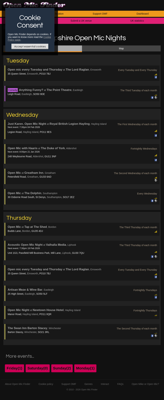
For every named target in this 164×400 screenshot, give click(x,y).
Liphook (66, 253)
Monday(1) (85, 368)
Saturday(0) (38, 368)
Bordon (26, 231)
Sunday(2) (62, 368)
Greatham (32, 176)
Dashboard (143, 13)
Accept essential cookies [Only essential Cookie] (30, 46)
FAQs (120, 384)
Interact (105, 384)
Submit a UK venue (81, 20)
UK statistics (137, 20)
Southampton (54, 197)
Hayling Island (30, 132)
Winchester (30, 332)
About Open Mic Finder (17, 384)
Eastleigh (27, 94)
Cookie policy (45, 384)
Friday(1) (14, 368)
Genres (88, 384)
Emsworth (32, 73)
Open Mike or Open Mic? (145, 384)
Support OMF (100, 13)
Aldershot (38, 156)
